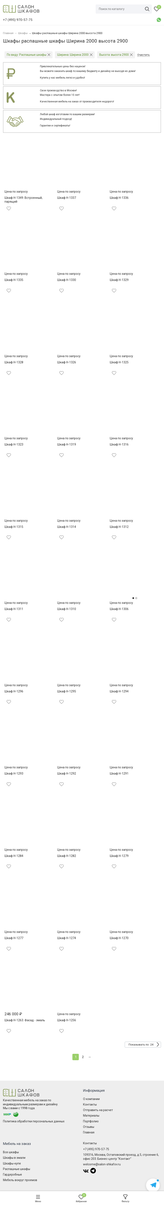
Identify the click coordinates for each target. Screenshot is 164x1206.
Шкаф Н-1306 (119, 609)
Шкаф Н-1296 (13, 691)
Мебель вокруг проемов (20, 1180)
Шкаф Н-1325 (119, 362)
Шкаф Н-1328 (13, 362)
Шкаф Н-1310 (66, 609)
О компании (91, 1099)
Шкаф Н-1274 (66, 938)
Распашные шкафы (16, 1169)
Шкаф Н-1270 (119, 938)
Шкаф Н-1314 (66, 527)
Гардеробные (12, 1174)
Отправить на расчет (98, 1110)
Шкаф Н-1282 (66, 856)
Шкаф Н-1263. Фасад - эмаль (24, 1020)
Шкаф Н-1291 (119, 773)
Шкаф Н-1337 (66, 197)
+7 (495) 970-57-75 (96, 1149)
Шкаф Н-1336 (119, 197)
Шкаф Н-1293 (13, 773)
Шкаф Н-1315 (13, 527)
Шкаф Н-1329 (119, 280)
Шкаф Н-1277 (13, 938)
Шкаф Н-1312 (119, 527)
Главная (88, 1132)
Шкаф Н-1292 (66, 773)
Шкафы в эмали (14, 1157)
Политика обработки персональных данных (33, 1121)
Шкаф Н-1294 (119, 691)
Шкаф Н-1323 (13, 444)
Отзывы (88, 1127)
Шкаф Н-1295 (66, 691)
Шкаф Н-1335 (13, 280)
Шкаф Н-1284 (13, 856)
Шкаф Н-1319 (66, 444)
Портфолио (91, 1121)
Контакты (90, 1104)
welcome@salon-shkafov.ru (102, 1164)
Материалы (91, 1115)
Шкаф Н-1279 (119, 856)
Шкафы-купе (12, 1163)
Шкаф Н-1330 (66, 280)
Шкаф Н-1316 (119, 444)
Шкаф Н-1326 (66, 362)
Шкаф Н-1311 (13, 609)
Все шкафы (11, 1152)
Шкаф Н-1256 (66, 1020)
